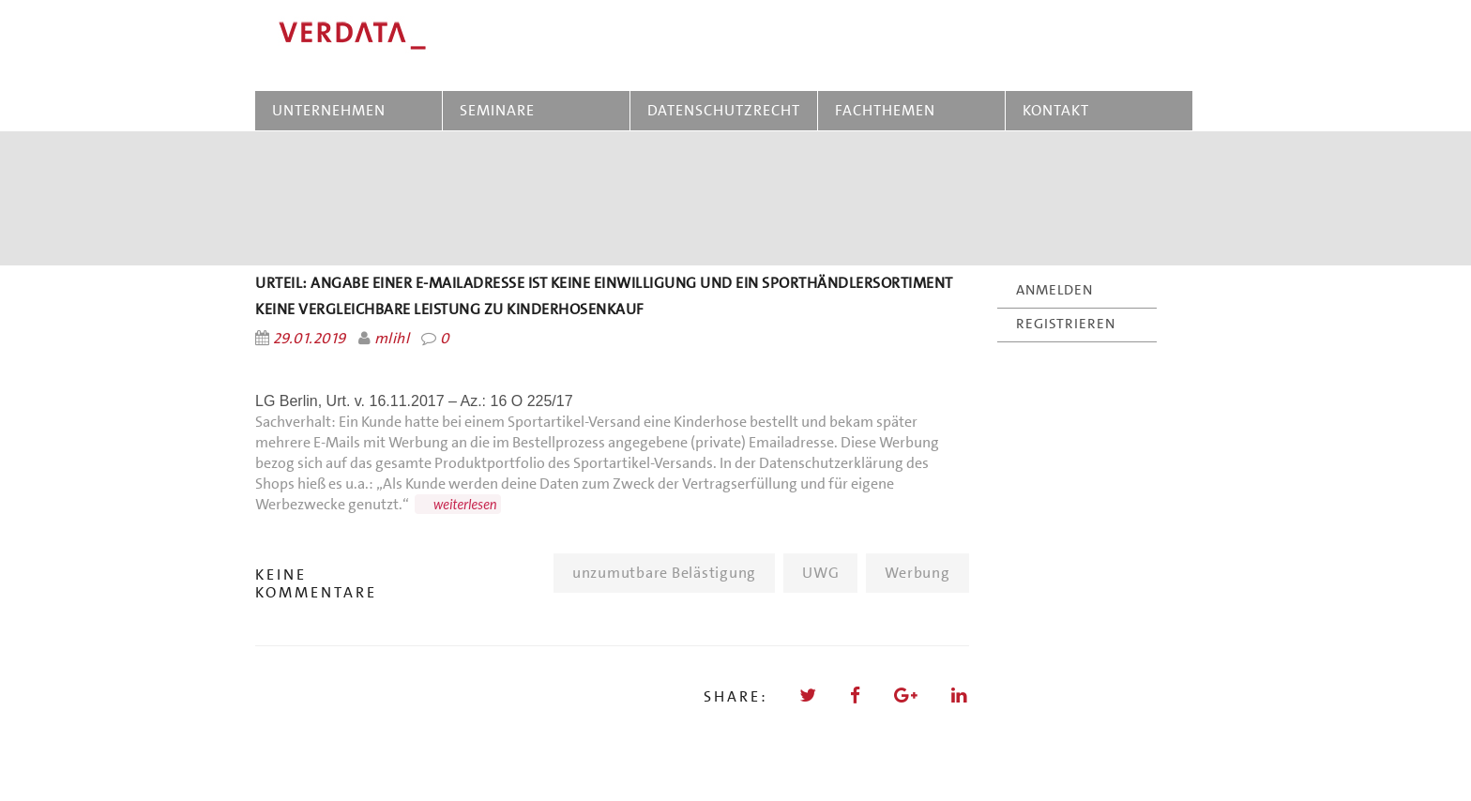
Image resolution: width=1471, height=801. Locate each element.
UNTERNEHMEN (329, 110)
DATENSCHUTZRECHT (723, 110)
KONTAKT (1056, 110)
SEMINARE (501, 110)
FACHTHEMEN (885, 110)
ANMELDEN (1054, 289)
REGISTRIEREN (1065, 323)
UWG (820, 572)
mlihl (391, 338)
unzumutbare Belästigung (664, 572)
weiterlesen (465, 504)
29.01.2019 (309, 338)
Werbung (917, 572)
